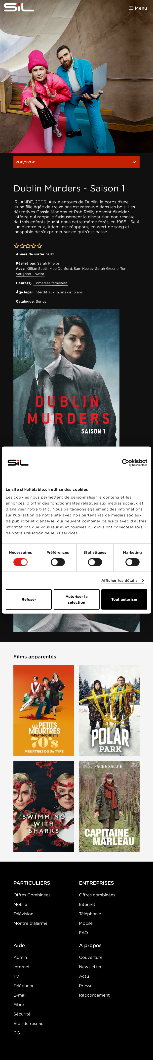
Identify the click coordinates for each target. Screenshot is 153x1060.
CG (16, 1032)
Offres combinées (97, 894)
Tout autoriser (124, 599)
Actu (84, 976)
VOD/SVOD (76, 162)
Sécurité (22, 1014)
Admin (20, 957)
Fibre (18, 1004)
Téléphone (24, 985)
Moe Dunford (60, 269)
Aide (19, 945)
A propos (90, 945)
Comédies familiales (51, 283)
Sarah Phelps (48, 263)
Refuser (29, 599)
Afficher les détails (119, 580)
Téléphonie (90, 913)
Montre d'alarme (30, 923)
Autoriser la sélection (77, 599)
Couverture (91, 957)
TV (16, 976)
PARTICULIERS (31, 883)
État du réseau (28, 1023)
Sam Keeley (83, 269)
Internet (87, 904)
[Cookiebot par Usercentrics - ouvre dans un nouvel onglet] (125, 462)
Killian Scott (37, 269)
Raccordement (94, 995)
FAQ (83, 932)
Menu (141, 8)
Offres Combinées (31, 894)
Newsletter (90, 966)
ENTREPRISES (96, 883)
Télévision (23, 913)
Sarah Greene (106, 269)
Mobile (20, 904)
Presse (85, 985)
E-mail (19, 995)
